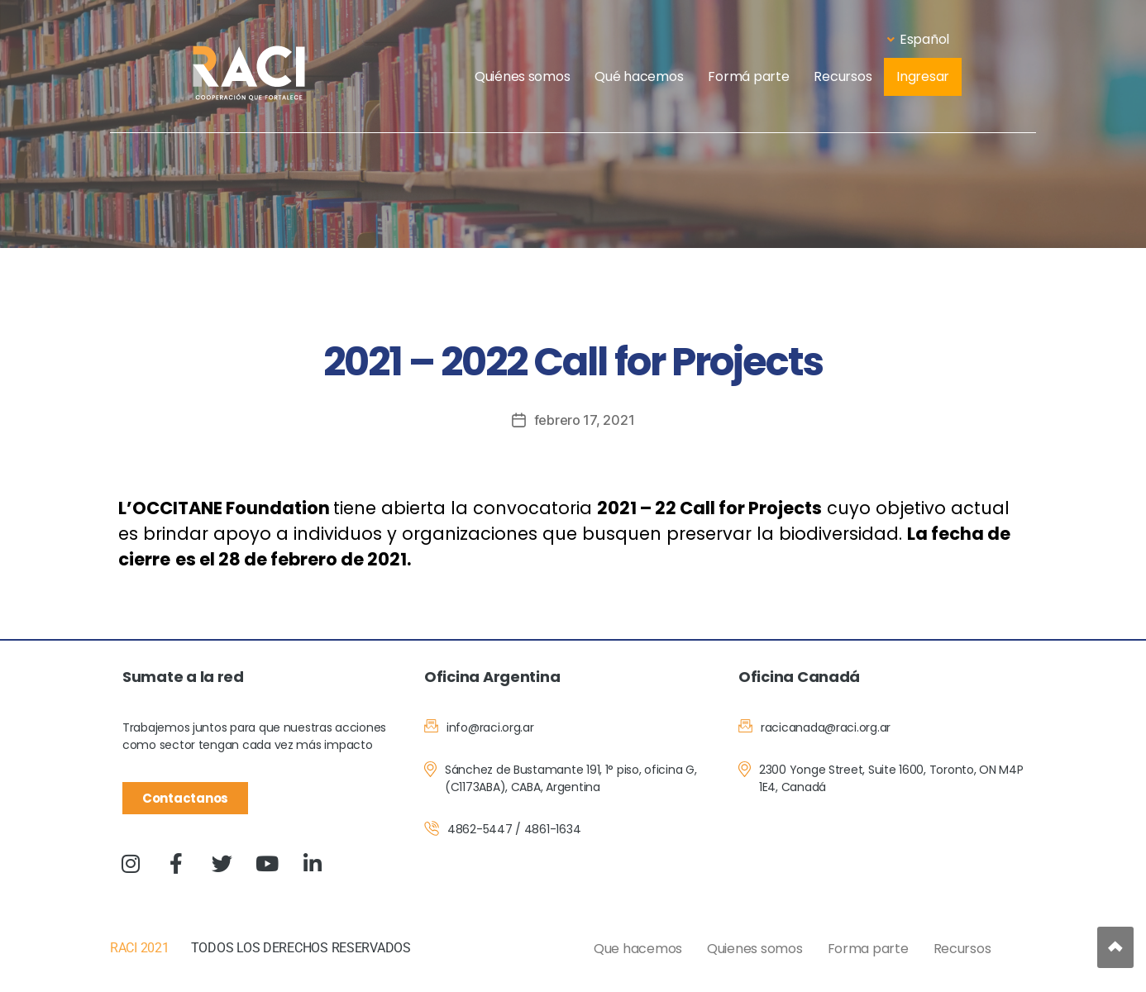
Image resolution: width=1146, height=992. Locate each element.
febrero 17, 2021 (584, 420)
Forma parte (868, 948)
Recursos (842, 76)
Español (918, 39)
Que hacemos (638, 948)
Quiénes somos (523, 76)
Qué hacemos (638, 76)
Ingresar (922, 76)
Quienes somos (755, 948)
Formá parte (748, 76)
